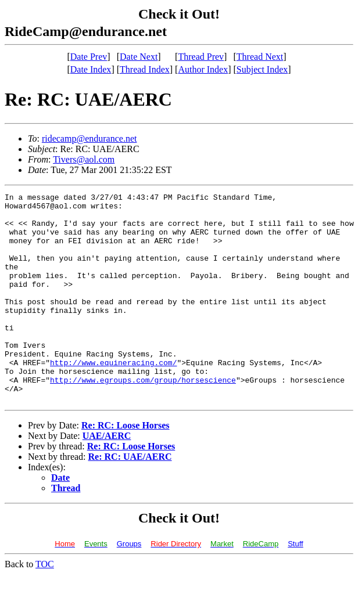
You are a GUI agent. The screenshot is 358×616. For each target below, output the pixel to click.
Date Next (138, 57)
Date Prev (89, 57)
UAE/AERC (107, 477)
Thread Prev (201, 57)
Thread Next (260, 57)
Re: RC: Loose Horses (125, 467)
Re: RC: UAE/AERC (130, 498)
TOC (44, 606)
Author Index (203, 69)
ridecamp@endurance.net (89, 138)
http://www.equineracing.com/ (113, 397)
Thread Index (145, 69)
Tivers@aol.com (83, 159)
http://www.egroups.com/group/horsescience (143, 418)
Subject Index (262, 69)
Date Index (91, 69)
